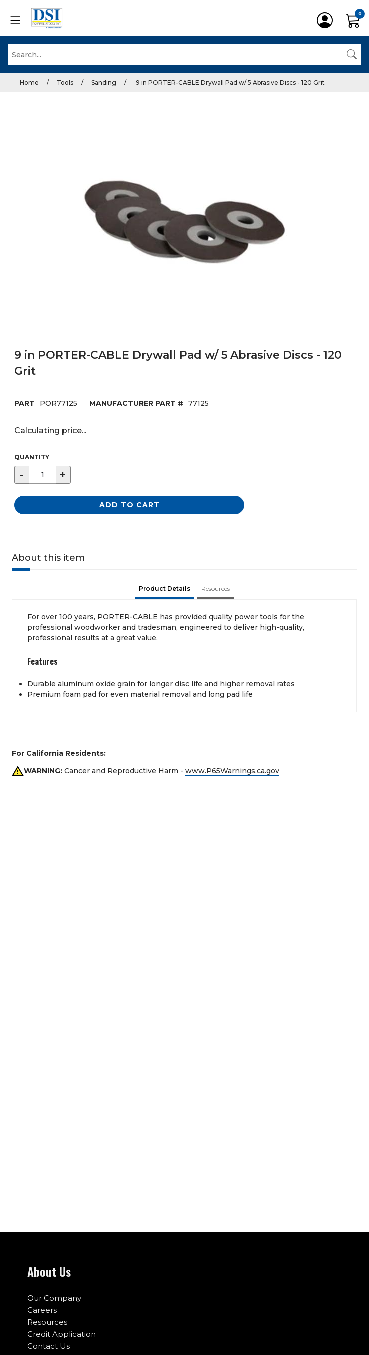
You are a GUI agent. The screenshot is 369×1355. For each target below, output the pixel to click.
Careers (42, 1310)
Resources (48, 1322)
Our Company (55, 1298)
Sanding (104, 82)
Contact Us (49, 1346)
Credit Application (62, 1334)
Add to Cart (130, 504)
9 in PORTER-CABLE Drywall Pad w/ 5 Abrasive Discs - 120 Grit (229, 82)
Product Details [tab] (164, 588)
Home (29, 82)
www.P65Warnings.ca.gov (233, 770)
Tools (65, 82)
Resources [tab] (216, 588)
